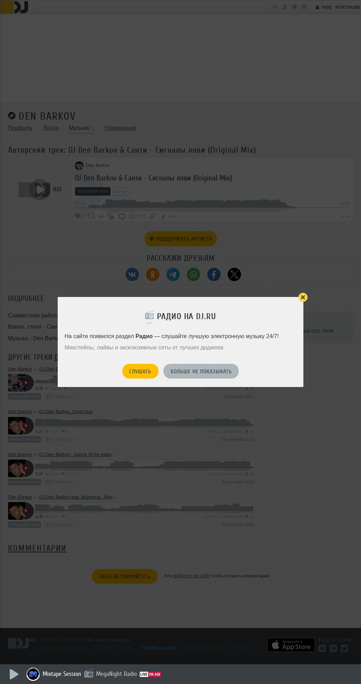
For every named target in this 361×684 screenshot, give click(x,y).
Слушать (140, 371)
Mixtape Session (62, 673)
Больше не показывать (201, 371)
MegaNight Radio (116, 673)
